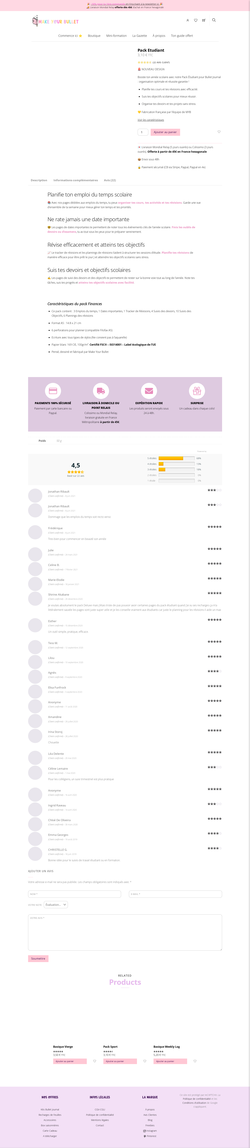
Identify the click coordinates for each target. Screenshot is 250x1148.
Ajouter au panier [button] (65, 1060)
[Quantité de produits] (143, 132)
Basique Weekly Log (167, 1046)
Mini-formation (116, 36)
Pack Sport (110, 1046)
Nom (34, 894)
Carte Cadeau (50, 1129)
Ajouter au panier (165, 132)
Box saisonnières (50, 1124)
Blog (150, 1119)
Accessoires (50, 1119)
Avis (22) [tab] (110, 180)
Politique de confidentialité (100, 1114)
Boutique (94, 36)
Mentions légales (100, 1119)
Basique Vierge (63, 1046)
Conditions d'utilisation (194, 1102)
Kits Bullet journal (50, 1108)
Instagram (150, 1129)
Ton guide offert (182, 36)
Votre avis (37, 917)
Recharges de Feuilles (50, 1114)
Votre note (35, 904)
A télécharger (50, 1135)
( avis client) (161, 62)
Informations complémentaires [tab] (76, 180)
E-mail (135, 894)
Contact (100, 1124)
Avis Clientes (150, 1114)
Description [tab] (39, 180)
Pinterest (150, 1135)
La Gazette (139, 36)
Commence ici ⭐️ (70, 36)
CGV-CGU (100, 1108)
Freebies (150, 1124)
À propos (159, 36)
